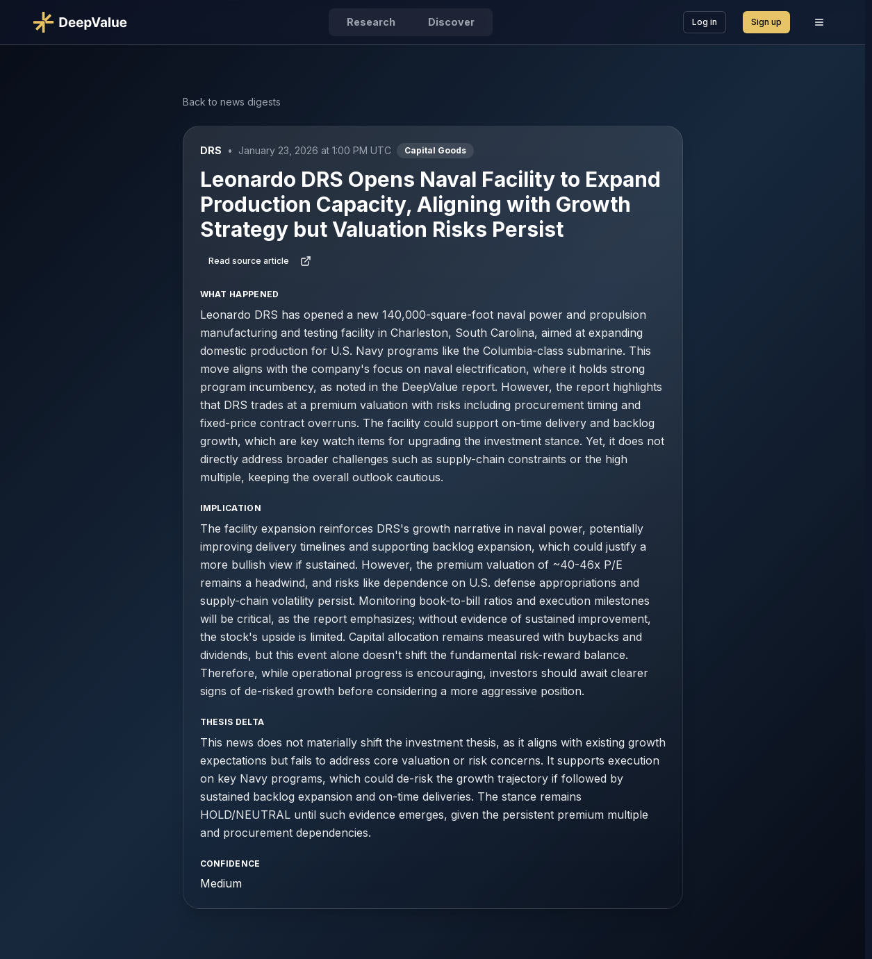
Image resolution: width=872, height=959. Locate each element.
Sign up (766, 22)
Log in (704, 22)
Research (371, 22)
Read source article (259, 261)
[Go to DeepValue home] (85, 22)
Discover (451, 22)
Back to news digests (232, 102)
